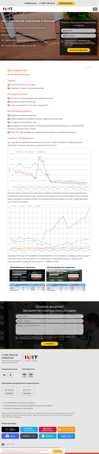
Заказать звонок (66, 3)
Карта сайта (10, 444)
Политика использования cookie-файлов (18, 408)
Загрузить (9, 393)
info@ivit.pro (30, 3)
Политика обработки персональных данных (19, 403)
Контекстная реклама (19, 74)
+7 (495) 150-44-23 (47, 3)
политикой (68, 45)
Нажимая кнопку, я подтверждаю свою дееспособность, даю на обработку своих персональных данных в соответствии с (80, 43)
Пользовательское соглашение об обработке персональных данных (28, 406)
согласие (82, 42)
